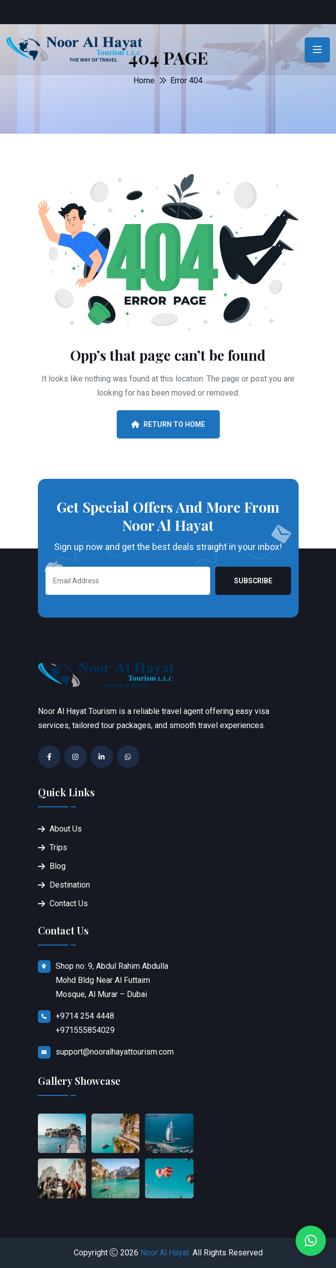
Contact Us (69, 903)
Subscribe (253, 581)
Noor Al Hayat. (165, 1252)
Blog (58, 866)
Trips (58, 847)
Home (144, 80)
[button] (311, 1241)
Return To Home (168, 424)
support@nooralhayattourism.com (115, 1052)
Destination (70, 885)
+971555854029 (85, 1030)
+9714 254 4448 (85, 1016)
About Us (66, 829)
